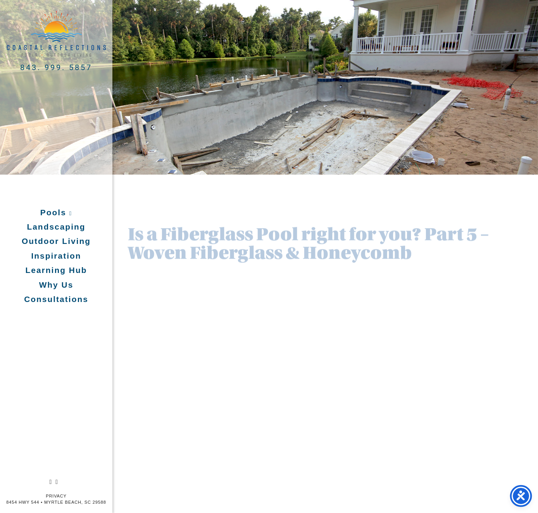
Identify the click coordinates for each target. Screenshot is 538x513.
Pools (54, 212)
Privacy (56, 496)
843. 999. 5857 (56, 67)
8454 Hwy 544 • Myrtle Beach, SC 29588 (56, 502)
